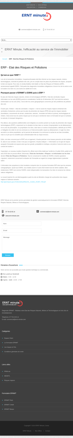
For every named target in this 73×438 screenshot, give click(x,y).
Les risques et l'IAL (10, 347)
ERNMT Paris (8, 400)
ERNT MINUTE (30, 5)
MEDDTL (7, 376)
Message (36, 242)
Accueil (4, 59)
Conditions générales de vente (13, 351)
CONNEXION (42, 7)
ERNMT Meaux (9, 409)
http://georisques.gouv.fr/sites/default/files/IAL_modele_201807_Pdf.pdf (23, 182)
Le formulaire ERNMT (11, 343)
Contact (47, 431)
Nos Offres (38, 431)
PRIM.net (7, 371)
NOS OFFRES (42, 5)
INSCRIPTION (31, 7)
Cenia (47, 425)
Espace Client (8, 338)
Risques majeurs (9, 380)
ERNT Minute (27, 431)
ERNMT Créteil (9, 405)
